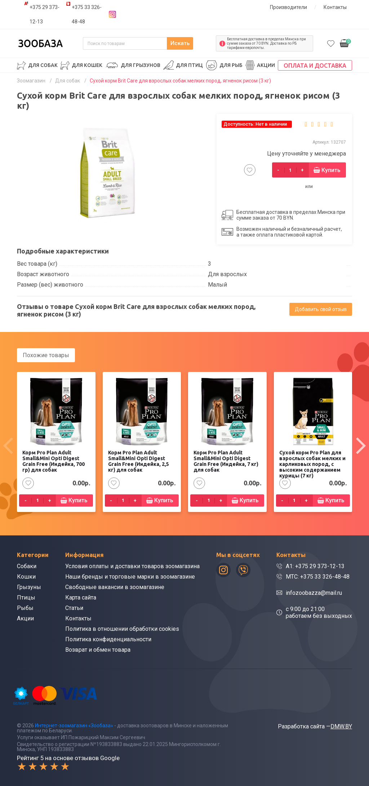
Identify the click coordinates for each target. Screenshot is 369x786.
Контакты (335, 7)
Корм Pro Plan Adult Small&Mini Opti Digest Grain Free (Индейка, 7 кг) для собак (226, 460)
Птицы (26, 596)
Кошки (26, 575)
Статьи (74, 607)
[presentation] (8, 444)
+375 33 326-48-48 (87, 14)
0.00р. (345, 42)
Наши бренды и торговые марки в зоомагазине (130, 575)
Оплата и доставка (315, 65)
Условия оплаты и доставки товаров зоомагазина (132, 565)
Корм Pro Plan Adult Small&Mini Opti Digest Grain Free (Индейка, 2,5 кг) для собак (138, 460)
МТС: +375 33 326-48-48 (318, 575)
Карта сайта (80, 596)
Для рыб (231, 65)
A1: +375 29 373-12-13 (315, 565)
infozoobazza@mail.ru (314, 592)
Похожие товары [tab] (46, 355)
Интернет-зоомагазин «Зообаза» (74, 724)
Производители (288, 7)
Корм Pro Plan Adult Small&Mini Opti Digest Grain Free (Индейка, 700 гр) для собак (53, 460)
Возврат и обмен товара (97, 649)
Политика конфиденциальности (108, 638)
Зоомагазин (31, 81)
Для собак (43, 65)
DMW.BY (341, 725)
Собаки (26, 565)
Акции (266, 65)
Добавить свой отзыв (321, 309)
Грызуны (29, 586)
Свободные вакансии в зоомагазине (114, 586)
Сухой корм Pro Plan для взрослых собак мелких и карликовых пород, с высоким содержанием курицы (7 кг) (312, 463)
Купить (331, 170)
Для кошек (87, 65)
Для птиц (189, 65)
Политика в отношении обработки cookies (122, 628)
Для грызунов (140, 65)
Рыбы (25, 607)
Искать (193, 43)
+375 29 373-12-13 (44, 14)
